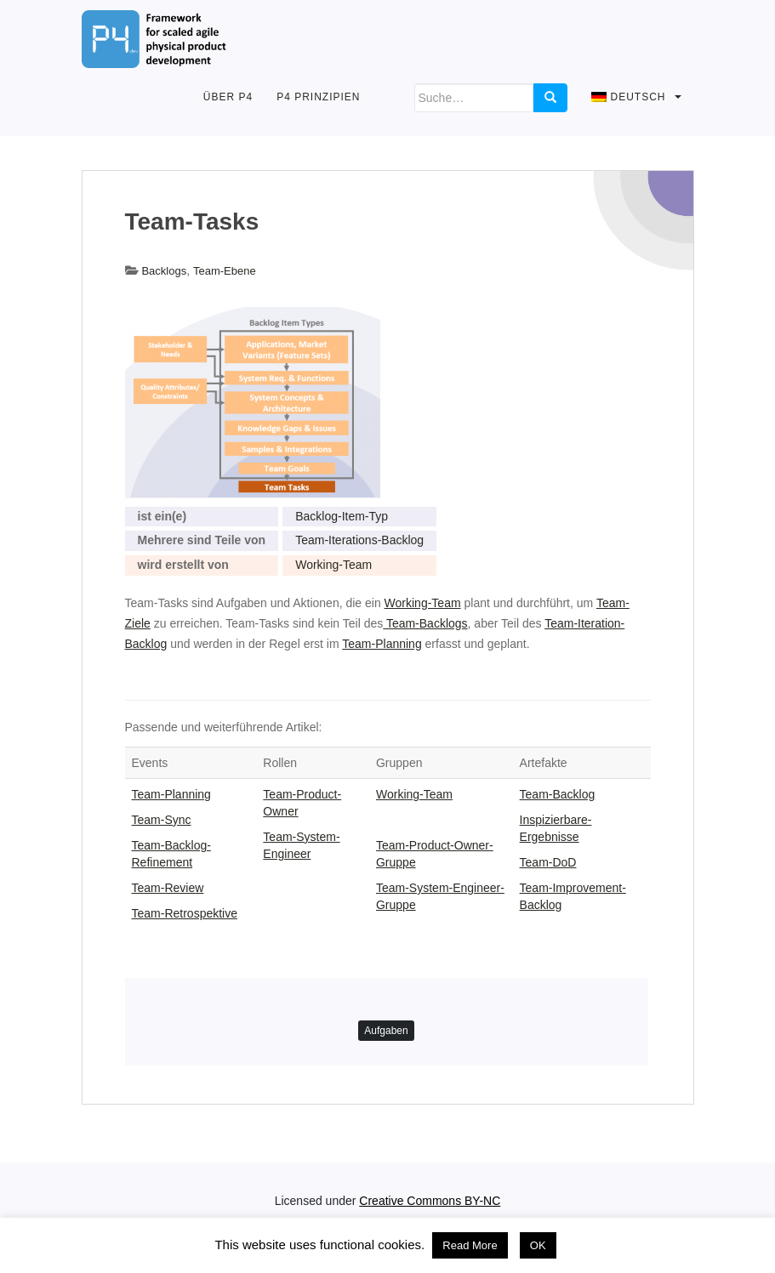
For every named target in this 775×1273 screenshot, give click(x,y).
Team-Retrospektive (185, 913)
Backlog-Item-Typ (341, 516)
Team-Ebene (224, 270)
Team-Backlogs (425, 623)
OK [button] (538, 1245)
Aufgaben (385, 1031)
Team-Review (168, 888)
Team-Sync (161, 820)
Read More (469, 1245)
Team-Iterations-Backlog (359, 540)
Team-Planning (381, 644)
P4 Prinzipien (318, 97)
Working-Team (333, 564)
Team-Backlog (557, 794)
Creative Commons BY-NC (429, 1201)
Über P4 (228, 97)
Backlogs (163, 270)
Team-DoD (548, 862)
